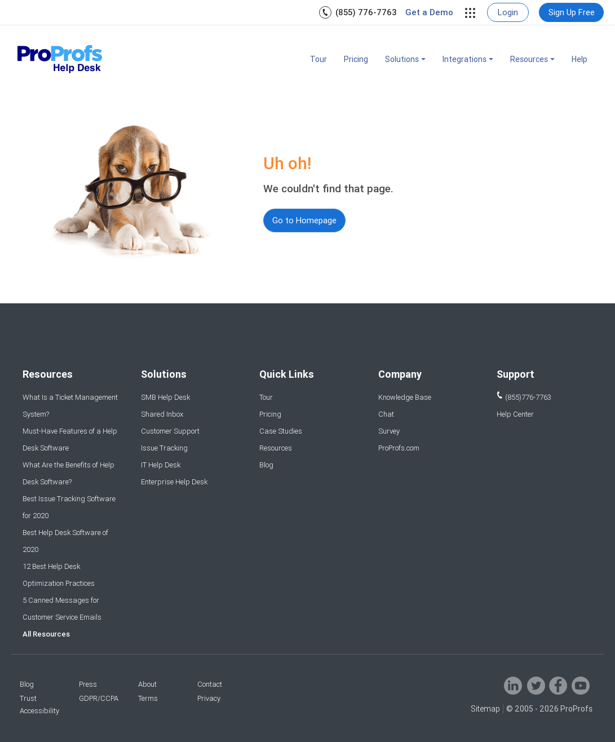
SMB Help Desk (165, 397)
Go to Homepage (304, 220)
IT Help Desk (160, 465)
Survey (389, 431)
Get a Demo (429, 12)
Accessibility (39, 711)
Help (579, 59)
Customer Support (170, 431)
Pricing (356, 59)
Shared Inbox (162, 414)
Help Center (515, 414)
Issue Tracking (164, 448)
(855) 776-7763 (366, 12)
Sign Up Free (571, 12)
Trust (28, 698)
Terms (148, 698)
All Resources (46, 634)
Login (508, 12)
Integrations (468, 59)
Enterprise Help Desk (174, 482)
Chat (386, 414)
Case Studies (280, 431)
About (147, 684)
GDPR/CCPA (98, 698)
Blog (266, 465)
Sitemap (485, 709)
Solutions (405, 59)
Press (88, 684)
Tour (318, 59)
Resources (532, 59)
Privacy (208, 698)
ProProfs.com (398, 448)
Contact (209, 684)
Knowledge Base (404, 397)
